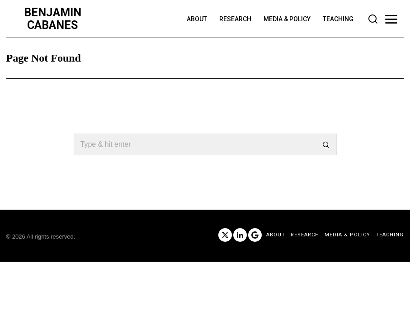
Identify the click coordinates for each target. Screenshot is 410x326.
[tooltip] (225, 235)
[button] (326, 144)
